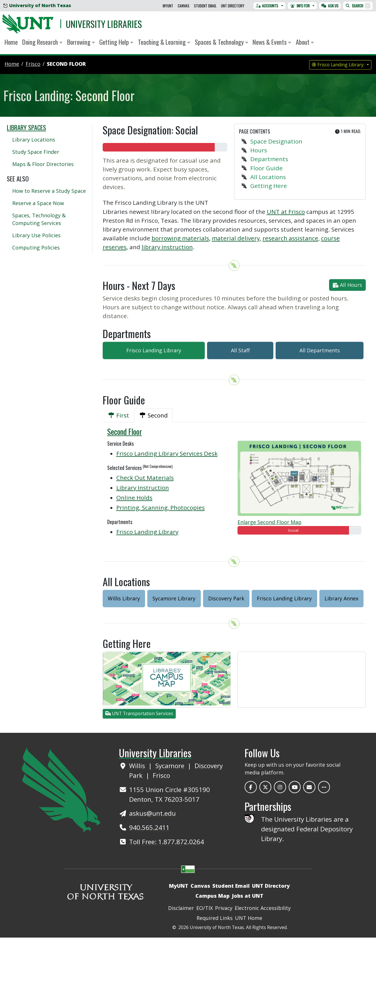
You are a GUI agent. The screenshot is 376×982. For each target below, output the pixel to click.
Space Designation (276, 141)
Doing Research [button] (42, 42)
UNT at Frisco (286, 212)
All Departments (319, 350)
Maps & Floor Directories (43, 164)
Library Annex (341, 598)
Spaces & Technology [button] (221, 42)
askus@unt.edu (152, 813)
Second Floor (66, 63)
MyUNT (168, 6)
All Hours (347, 284)
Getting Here (268, 186)
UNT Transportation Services (139, 713)
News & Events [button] (272, 42)
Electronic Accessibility (263, 908)
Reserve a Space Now (38, 203)
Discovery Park (226, 598)
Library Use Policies (36, 235)
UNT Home (248, 918)
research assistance (290, 238)
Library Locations (33, 139)
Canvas (183, 6)
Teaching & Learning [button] (164, 42)
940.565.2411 (149, 827)
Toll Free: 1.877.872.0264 (166, 841)
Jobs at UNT (247, 895)
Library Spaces (26, 127)
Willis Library (124, 598)
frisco (33, 63)
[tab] (118, 415)
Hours (258, 150)
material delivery (236, 238)
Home (11, 42)
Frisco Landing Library (153, 350)
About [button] (305, 42)
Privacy (223, 908)
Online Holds (134, 498)
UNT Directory (232, 6)
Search (357, 6)
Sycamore (170, 765)
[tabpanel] (234, 485)
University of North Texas (37, 5)
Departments (269, 159)
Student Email (205, 6)
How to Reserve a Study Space (49, 190)
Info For (300, 6)
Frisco (161, 775)
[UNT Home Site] (61, 788)
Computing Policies (36, 247)
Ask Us (329, 6)
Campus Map (212, 895)
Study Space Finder (35, 151)
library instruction (167, 247)
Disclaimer (181, 908)
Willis (138, 765)
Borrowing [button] (81, 42)
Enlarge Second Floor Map (269, 522)
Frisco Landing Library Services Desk (167, 453)
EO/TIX (204, 908)
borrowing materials (180, 238)
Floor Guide (266, 168)
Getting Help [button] (116, 42)
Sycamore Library (173, 598)
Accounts (267, 6)
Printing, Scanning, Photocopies (160, 508)
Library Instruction (142, 488)
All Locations (268, 177)
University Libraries (104, 23)
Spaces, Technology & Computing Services (39, 219)
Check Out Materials (145, 478)
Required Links (215, 918)
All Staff (240, 350)
